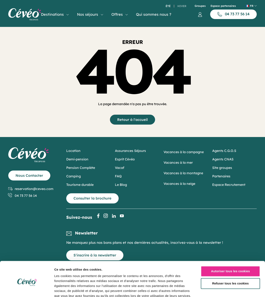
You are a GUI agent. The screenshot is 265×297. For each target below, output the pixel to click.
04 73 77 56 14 (22, 196)
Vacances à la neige (179, 184)
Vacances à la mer (178, 162)
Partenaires (221, 176)
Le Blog (121, 185)
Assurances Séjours (130, 151)
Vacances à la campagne (184, 152)
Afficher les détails (68, 289)
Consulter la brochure (92, 198)
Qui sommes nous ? (153, 14)
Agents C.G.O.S (224, 151)
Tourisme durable (80, 185)
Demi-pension (77, 159)
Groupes (200, 6)
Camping (73, 176)
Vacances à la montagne (183, 173)
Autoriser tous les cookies (230, 253)
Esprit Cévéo (125, 159)
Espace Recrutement (228, 185)
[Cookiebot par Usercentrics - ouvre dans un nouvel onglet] (27, 289)
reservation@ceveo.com (30, 189)
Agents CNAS (223, 159)
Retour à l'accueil (132, 119)
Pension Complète (80, 168)
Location (73, 151)
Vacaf (119, 168)
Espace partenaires (223, 6)
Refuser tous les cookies (230, 265)
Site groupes (222, 168)
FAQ (118, 176)
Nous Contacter (29, 175)
